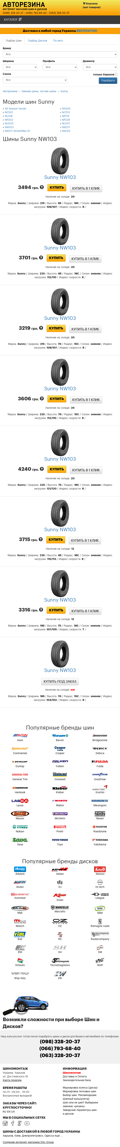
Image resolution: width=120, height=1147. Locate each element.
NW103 (9, 127)
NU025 (9, 123)
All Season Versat (15, 108)
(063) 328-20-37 (59, 13)
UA (13, 1112)
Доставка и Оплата (75, 1076)
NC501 (9, 112)
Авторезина (24, 4)
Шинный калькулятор (76, 1099)
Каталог (13, 19)
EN (8, 1112)
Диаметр (89, 61)
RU (4, 1112)
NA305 (66, 108)
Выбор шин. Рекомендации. (80, 1095)
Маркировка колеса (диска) (80, 1087)
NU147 (66, 123)
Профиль (49, 61)
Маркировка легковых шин (79, 1091)
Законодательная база (77, 1080)
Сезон (7, 74)
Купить (57, 187)
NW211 (66, 127)
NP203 (9, 120)
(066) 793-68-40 (36, 13)
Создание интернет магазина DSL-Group (28, 1142)
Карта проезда (12, 1080)
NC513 (66, 112)
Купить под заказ (60, 681)
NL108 (9, 116)
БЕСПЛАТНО (87, 30)
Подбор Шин (14, 40)
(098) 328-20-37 (13, 13)
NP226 (66, 120)
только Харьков (105, 74)
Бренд (7, 48)
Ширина (8, 61)
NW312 (66, 131)
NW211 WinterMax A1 (17, 131)
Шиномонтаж (72, 1073)
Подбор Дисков (37, 40)
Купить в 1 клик (86, 188)
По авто (58, 40)
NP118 (65, 116)
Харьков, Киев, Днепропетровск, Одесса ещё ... (33, 1136)
